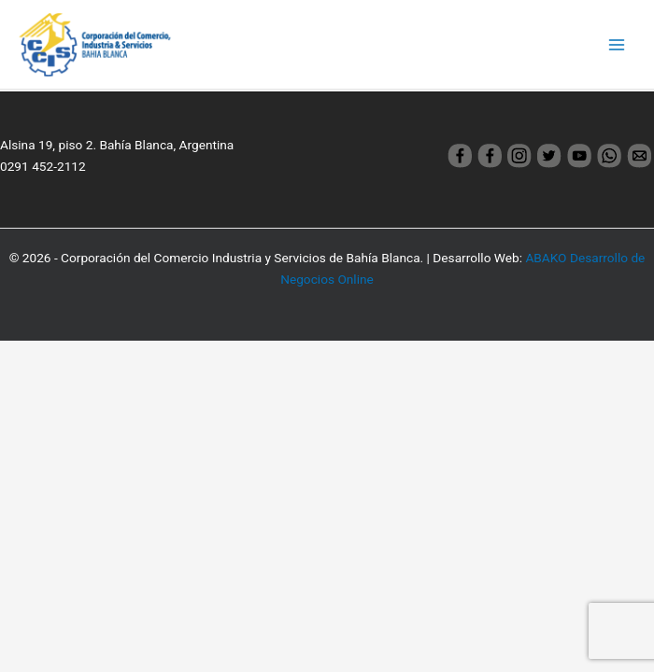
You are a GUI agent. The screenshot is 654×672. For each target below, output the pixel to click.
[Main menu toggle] (617, 44)
